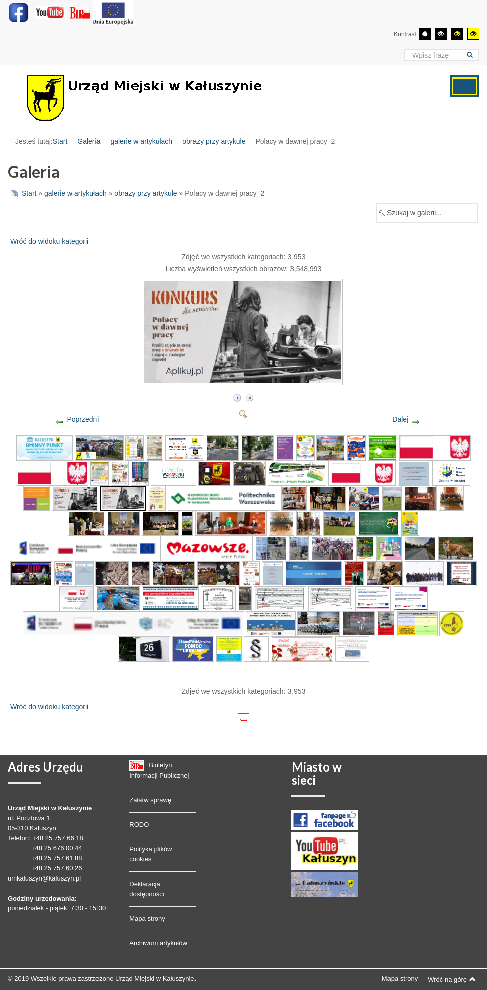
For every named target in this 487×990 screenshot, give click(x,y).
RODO (139, 824)
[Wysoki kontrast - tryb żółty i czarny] (473, 34)
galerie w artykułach (141, 141)
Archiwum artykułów (158, 943)
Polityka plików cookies (150, 854)
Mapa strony (147, 918)
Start (60, 141)
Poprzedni (83, 419)
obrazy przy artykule (213, 141)
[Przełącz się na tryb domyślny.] (425, 34)
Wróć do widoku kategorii (49, 241)
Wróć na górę (452, 979)
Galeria (88, 141)
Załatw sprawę (150, 800)
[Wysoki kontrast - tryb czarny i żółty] (457, 34)
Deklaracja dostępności (146, 889)
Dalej (400, 419)
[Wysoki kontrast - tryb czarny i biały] (441, 34)
